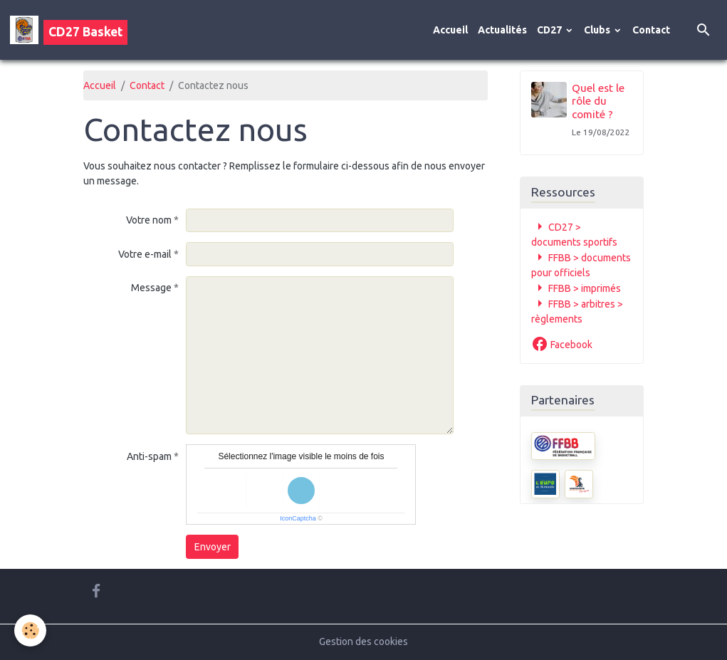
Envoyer (212, 546)
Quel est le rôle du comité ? (598, 101)
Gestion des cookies (363, 641)
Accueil (450, 30)
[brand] (68, 30)
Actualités (502, 30)
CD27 (550, 30)
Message (151, 287)
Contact (651, 30)
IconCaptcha (298, 518)
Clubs (598, 30)
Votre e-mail (145, 254)
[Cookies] (30, 630)
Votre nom (149, 220)
